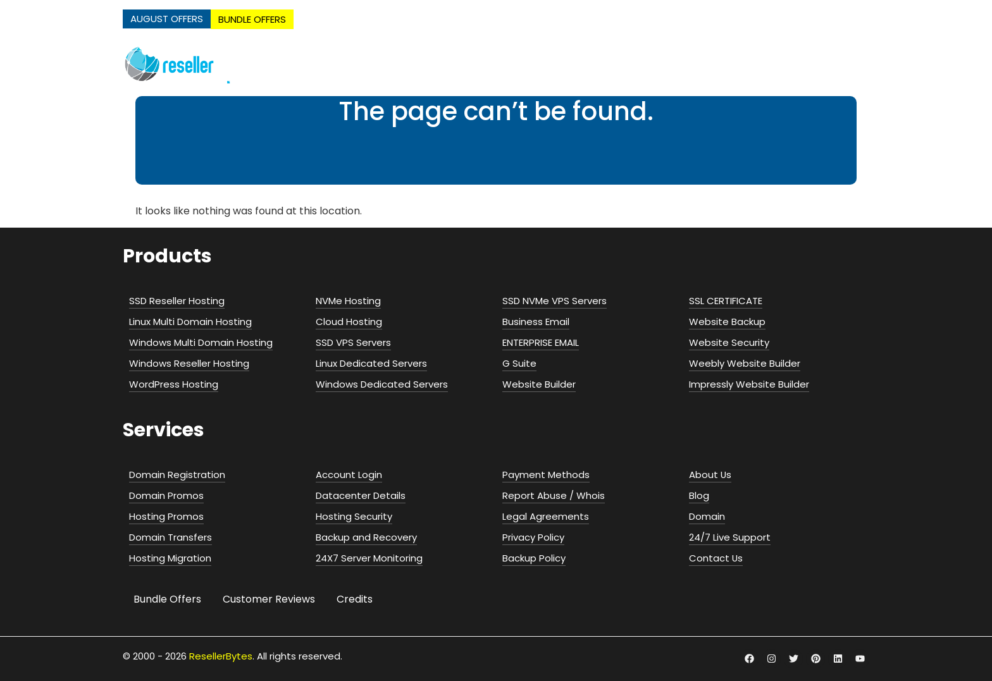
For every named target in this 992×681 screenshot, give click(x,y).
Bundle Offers (167, 599)
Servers (653, 64)
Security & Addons (811, 64)
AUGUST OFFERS (166, 18)
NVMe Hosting (391, 64)
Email (719, 64)
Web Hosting (481, 64)
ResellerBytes (220, 656)
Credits (355, 599)
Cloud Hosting (575, 64)
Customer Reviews (269, 599)
